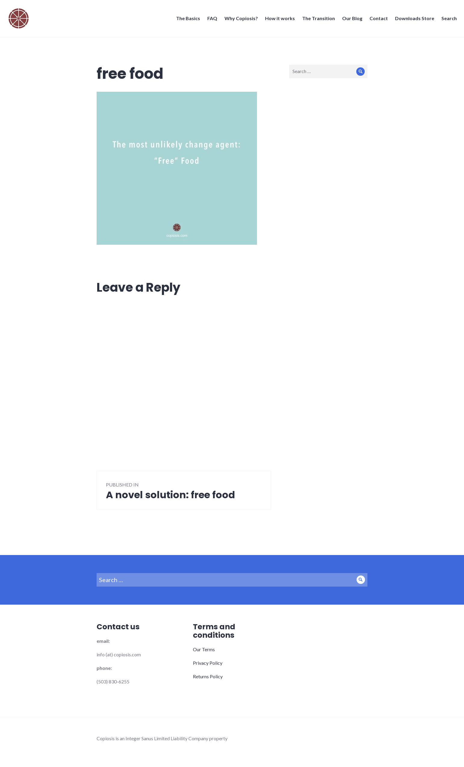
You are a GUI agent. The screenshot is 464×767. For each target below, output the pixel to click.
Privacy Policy (207, 663)
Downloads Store (412, 20)
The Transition (316, 20)
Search (447, 20)
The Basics (186, 20)
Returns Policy (208, 676)
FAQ (210, 20)
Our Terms (204, 649)
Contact (377, 20)
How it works (278, 20)
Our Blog (350, 20)
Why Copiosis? (239, 20)
